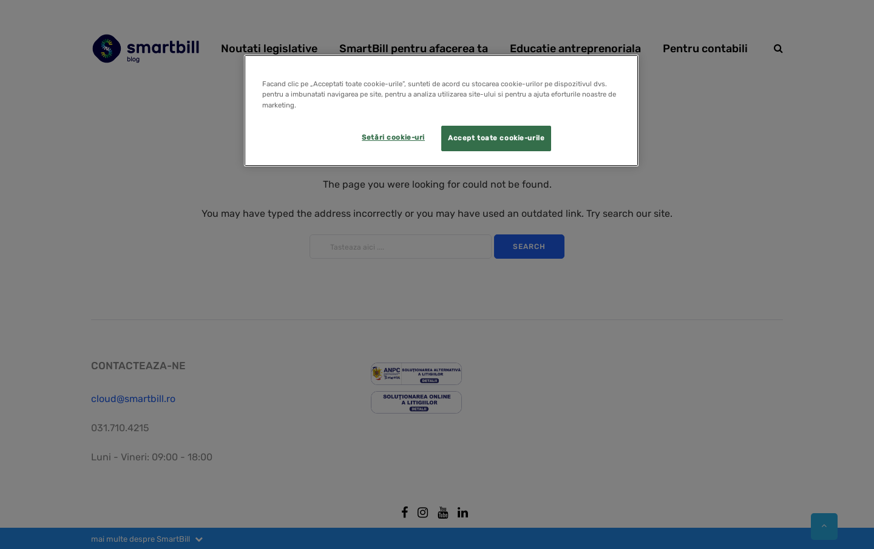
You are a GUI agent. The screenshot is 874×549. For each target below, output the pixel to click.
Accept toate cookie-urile (496, 138)
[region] (441, 110)
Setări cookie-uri (393, 137)
